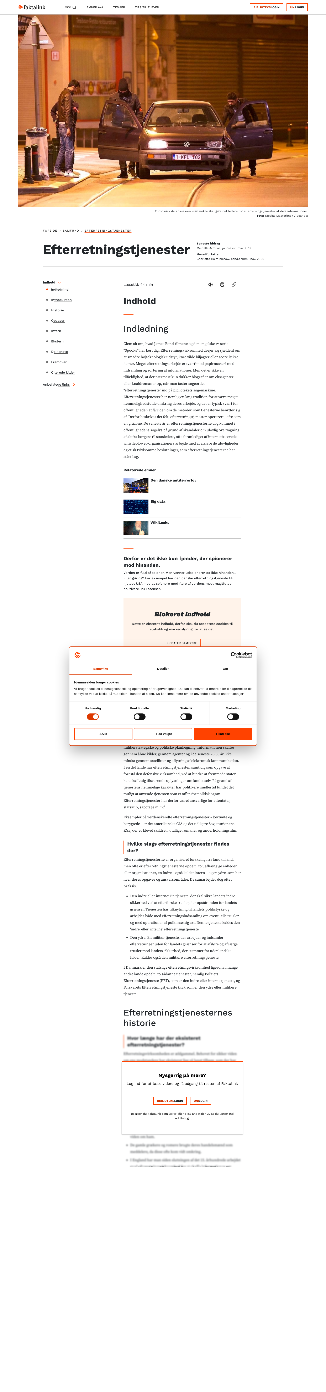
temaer (119, 7)
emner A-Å (95, 7)
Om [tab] (225, 669)
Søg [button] (71, 7)
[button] (210, 284)
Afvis (103, 734)
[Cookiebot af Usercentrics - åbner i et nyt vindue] (234, 655)
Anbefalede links (56, 384)
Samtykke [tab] (100, 669)
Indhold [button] (52, 282)
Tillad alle (223, 734)
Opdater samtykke (182, 643)
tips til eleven (147, 7)
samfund (71, 230)
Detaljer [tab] (163, 669)
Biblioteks (262, 7)
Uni (292, 7)
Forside (50, 230)
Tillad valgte (163, 734)
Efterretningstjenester (108, 230)
